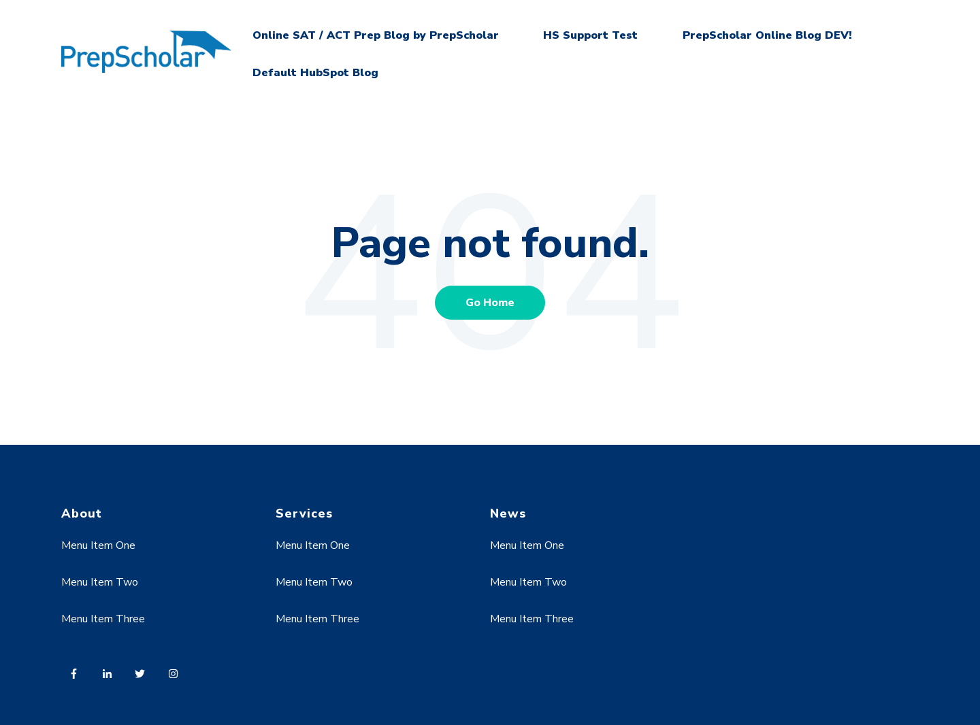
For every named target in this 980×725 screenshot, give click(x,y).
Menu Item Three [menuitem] (103, 618)
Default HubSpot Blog (315, 72)
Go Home (490, 302)
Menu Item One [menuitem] (98, 545)
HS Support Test (590, 35)
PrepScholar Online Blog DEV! (767, 35)
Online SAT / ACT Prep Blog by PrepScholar (375, 35)
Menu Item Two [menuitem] (99, 582)
